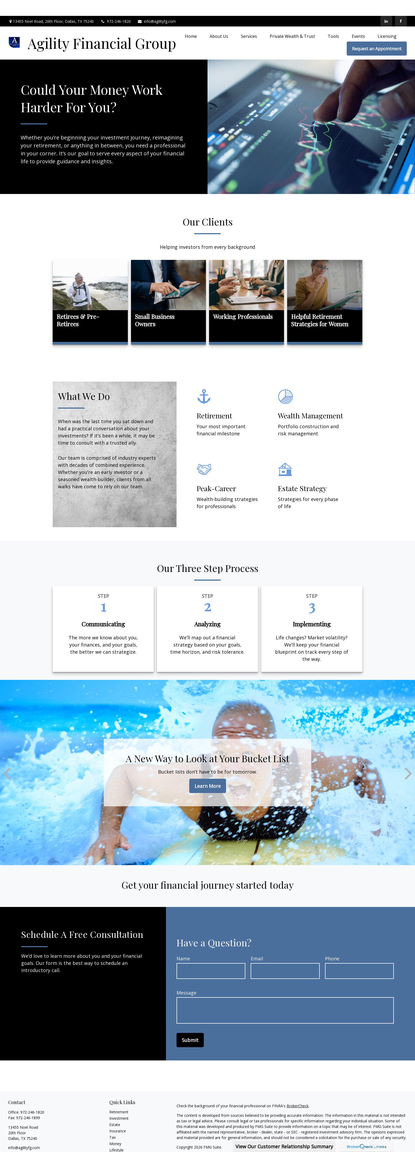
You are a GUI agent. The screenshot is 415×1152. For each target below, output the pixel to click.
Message (186, 977)
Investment (119, 1102)
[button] (191, 20)
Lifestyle (116, 1134)
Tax (112, 1121)
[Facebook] (401, 5)
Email (257, 942)
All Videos (117, 1146)
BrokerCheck (298, 1089)
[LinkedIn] (386, 5)
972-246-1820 (115, 5)
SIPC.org (209, 1146)
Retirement (118, 1096)
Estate (114, 1108)
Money (115, 1127)
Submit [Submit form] (190, 1024)
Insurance (117, 1115)
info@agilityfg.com (156, 5)
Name (183, 942)
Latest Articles (121, 1140)
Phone (332, 942)
